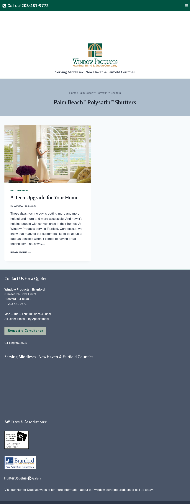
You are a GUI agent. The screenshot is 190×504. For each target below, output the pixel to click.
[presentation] (47, 124)
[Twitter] (85, 498)
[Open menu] (186, 5)
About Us (17, 478)
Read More (20, 222)
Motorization (19, 160)
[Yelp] (95, 498)
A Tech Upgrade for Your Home (44, 167)
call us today (144, 459)
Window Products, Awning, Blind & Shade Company (52, 491)
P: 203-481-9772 (15, 273)
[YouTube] (114, 498)
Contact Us (173, 478)
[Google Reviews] (104, 498)
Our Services (142, 478)
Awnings (79, 478)
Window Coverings (48, 478)
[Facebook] (76, 498)
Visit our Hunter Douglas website (27, 459)
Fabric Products (110, 478)
